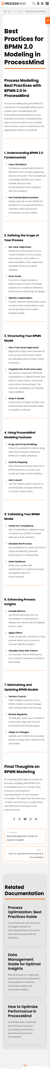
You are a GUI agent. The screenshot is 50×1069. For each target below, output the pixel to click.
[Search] (34, 3)
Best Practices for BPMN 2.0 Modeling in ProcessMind (36, 11)
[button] (30, 819)
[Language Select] (38, 3)
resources (10, 11)
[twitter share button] (19, 819)
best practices (21, 11)
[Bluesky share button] (25, 819)
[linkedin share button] (36, 819)
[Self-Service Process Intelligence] (13, 3)
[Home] (5, 11)
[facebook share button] (14, 819)
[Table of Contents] (47, 20)
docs (15, 11)
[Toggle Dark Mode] (42, 3)
